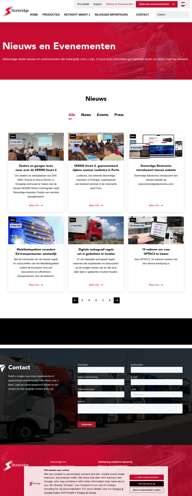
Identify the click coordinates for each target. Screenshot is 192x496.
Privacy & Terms (86, 487)
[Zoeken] (186, 14)
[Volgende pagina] (117, 300)
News (86, 115)
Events (102, 115)
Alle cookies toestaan (146, 472)
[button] (183, 4)
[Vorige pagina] (75, 300)
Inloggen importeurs (111, 14)
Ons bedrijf (83, 4)
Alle (72, 115)
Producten (51, 14)
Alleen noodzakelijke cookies (147, 485)
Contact (142, 14)
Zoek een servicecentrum (154, 4)
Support (97, 4)
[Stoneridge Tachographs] (15, 9)
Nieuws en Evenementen (119, 4)
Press (119, 115)
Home (34, 14)
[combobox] (172, 14)
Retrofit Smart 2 (77, 14)
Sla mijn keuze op (146, 478)
